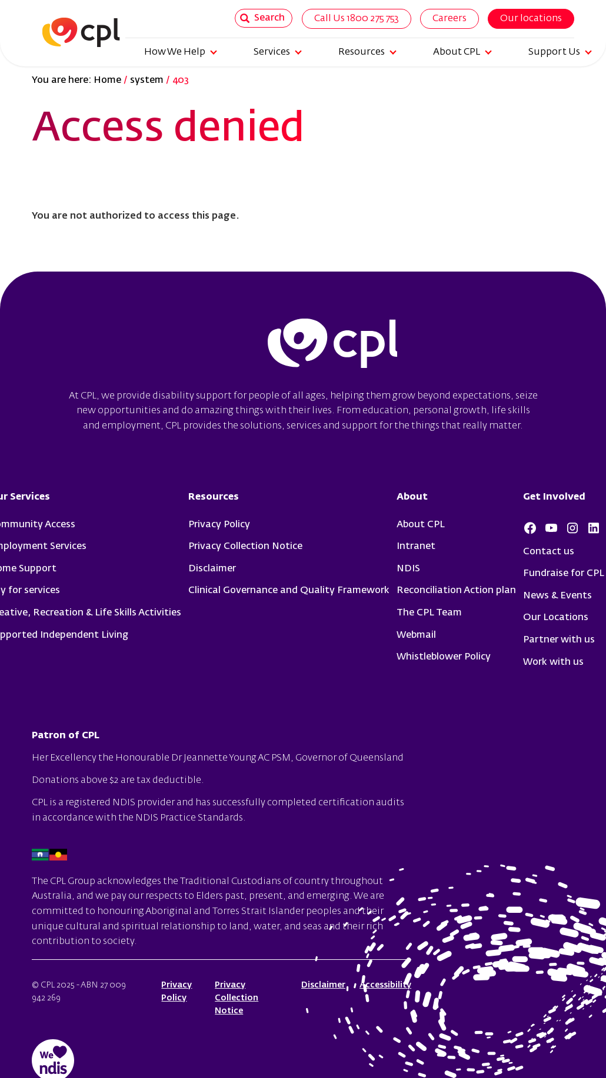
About (412, 497)
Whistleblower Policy (444, 657)
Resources (367, 52)
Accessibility (385, 985)
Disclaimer (212, 569)
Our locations (531, 19)
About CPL (462, 52)
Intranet (416, 546)
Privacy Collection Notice (245, 546)
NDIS (408, 569)
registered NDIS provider (120, 803)
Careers (449, 19)
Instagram (572, 528)
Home (107, 80)
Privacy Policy (219, 525)
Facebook (530, 528)
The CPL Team (429, 613)
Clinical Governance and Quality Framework (288, 590)
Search (262, 19)
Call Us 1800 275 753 (356, 19)
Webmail (416, 635)
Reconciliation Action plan (456, 590)
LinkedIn (594, 528)
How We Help (180, 52)
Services (278, 52)
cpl (332, 345)
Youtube (551, 528)
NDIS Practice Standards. (190, 818)
